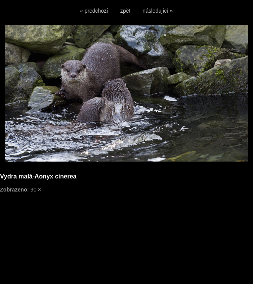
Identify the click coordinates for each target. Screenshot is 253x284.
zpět (125, 11)
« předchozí (94, 11)
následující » (158, 11)
